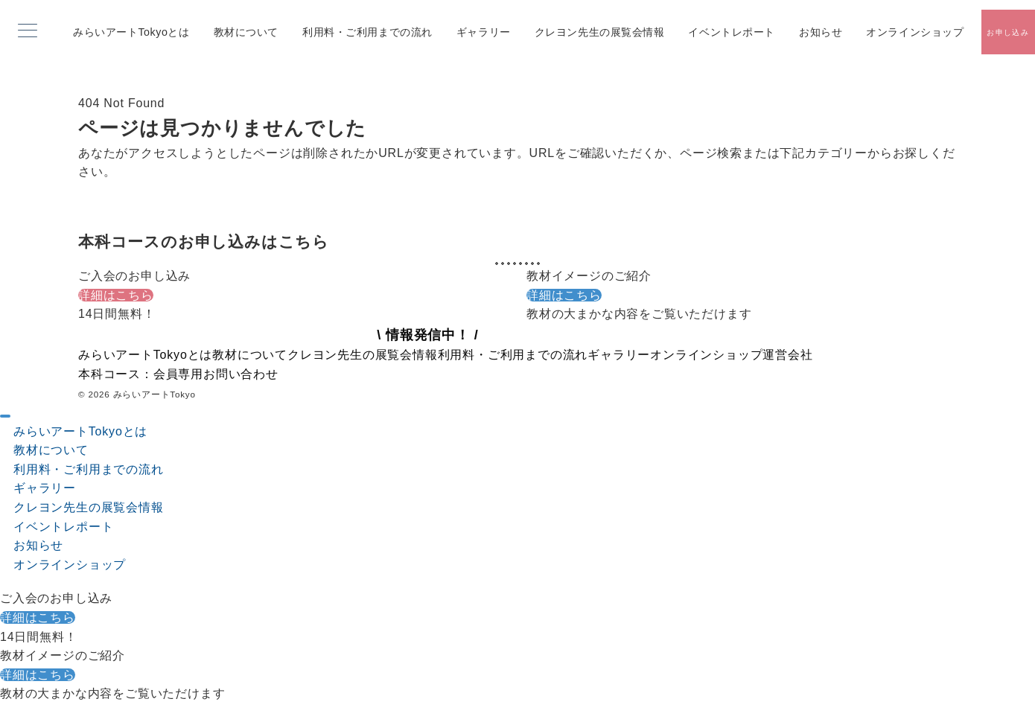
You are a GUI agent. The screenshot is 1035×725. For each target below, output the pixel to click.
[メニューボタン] (27, 32)
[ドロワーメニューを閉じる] (5, 416)
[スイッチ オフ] (1007, 32)
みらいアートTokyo (154, 394)
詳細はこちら (115, 295)
